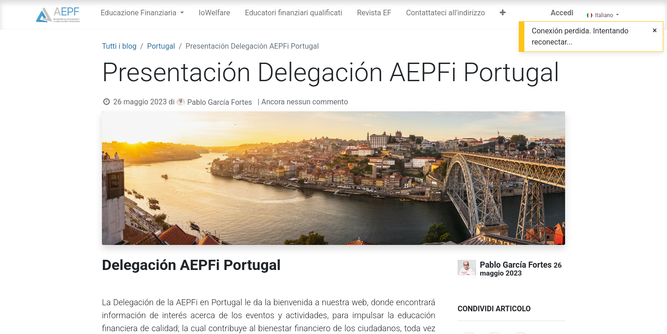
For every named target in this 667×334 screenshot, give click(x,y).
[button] (503, 15)
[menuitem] (214, 15)
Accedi (562, 12)
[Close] (655, 30)
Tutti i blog (119, 46)
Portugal (161, 46)
